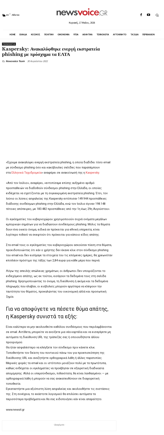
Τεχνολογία (9, 44)
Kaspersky (92, 173)
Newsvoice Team (15, 61)
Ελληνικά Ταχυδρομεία (26, 173)
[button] (157, 15)
